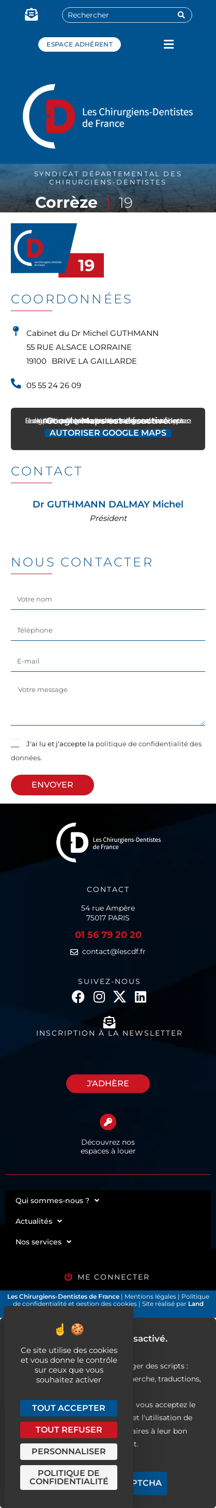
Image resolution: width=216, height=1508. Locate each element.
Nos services (43, 1242)
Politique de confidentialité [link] (69, 1477)
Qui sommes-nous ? (57, 1200)
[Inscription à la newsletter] (109, 1022)
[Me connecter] (68, 1277)
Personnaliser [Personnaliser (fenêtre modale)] (69, 1451)
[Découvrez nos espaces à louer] (108, 1122)
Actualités (39, 1221)
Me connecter (114, 1277)
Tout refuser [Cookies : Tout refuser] (69, 1430)
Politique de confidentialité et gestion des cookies (111, 1299)
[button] (169, 44)
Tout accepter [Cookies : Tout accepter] (68, 1408)
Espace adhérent (80, 44)
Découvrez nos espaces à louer (108, 1146)
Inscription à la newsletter (109, 1033)
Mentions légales (151, 1296)
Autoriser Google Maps (108, 433)
